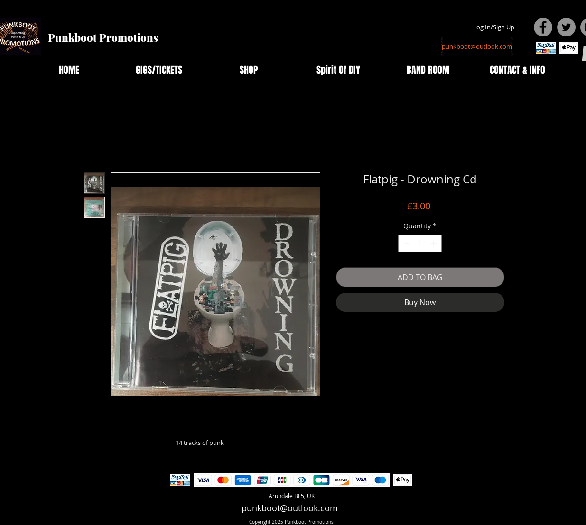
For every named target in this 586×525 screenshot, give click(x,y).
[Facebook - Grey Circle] (543, 27)
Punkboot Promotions (103, 37)
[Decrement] (405, 243)
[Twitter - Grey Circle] (566, 27)
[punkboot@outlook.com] (477, 46)
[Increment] (434, 243)
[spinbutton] (419, 243)
